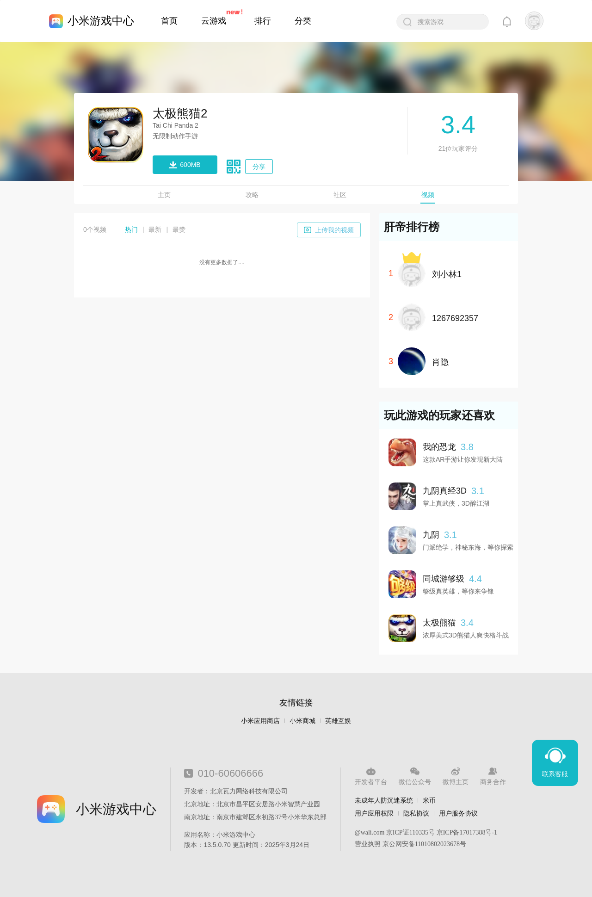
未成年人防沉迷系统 (384, 800)
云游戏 (213, 20)
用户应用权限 (374, 813)
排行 (262, 20)
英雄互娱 (338, 721)
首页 (169, 20)
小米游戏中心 (101, 20)
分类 (303, 20)
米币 (429, 800)
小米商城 (302, 721)
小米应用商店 (260, 721)
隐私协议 (416, 813)
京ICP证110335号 (410, 832)
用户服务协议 (458, 813)
